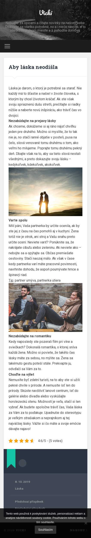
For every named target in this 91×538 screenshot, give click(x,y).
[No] (85, 523)
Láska (19, 488)
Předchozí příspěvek (29, 501)
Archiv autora (22, 463)
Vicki (45, 12)
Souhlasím (45, 529)
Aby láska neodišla (33, 67)
